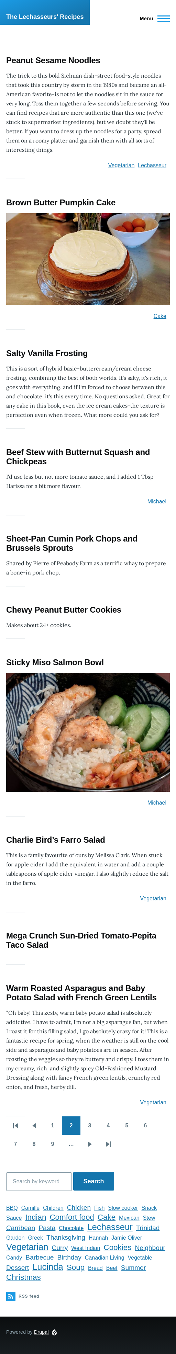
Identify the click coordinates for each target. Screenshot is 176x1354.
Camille (30, 1208)
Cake (160, 316)
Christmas (23, 1277)
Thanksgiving (65, 1237)
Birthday (69, 1257)
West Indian (85, 1248)
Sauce (14, 1218)
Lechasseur (152, 165)
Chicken (79, 1207)
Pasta (46, 1227)
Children (53, 1208)
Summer (133, 1267)
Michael (156, 501)
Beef (112, 1268)
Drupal (41, 1332)
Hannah (98, 1238)
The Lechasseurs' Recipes (45, 16)
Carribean (20, 1227)
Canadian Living (104, 1258)
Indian (35, 1217)
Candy (14, 1258)
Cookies (118, 1247)
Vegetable (140, 1258)
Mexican (129, 1218)
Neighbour (150, 1247)
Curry (60, 1247)
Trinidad (148, 1227)
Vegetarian (121, 165)
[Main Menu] (153, 18)
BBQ (12, 1208)
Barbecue (39, 1257)
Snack (148, 1208)
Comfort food (72, 1217)
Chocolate (71, 1228)
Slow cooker (123, 1208)
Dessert (17, 1267)
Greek (35, 1238)
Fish (99, 1208)
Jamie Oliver (126, 1238)
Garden (15, 1238)
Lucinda (47, 1267)
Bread (95, 1268)
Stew (149, 1218)
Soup (76, 1267)
